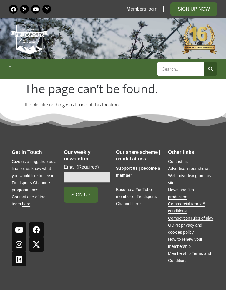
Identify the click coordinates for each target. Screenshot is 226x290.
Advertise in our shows (189, 168)
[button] (82, 69)
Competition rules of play (190, 218)
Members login (142, 8)
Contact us (178, 161)
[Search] (210, 69)
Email (81, 167)
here (26, 204)
